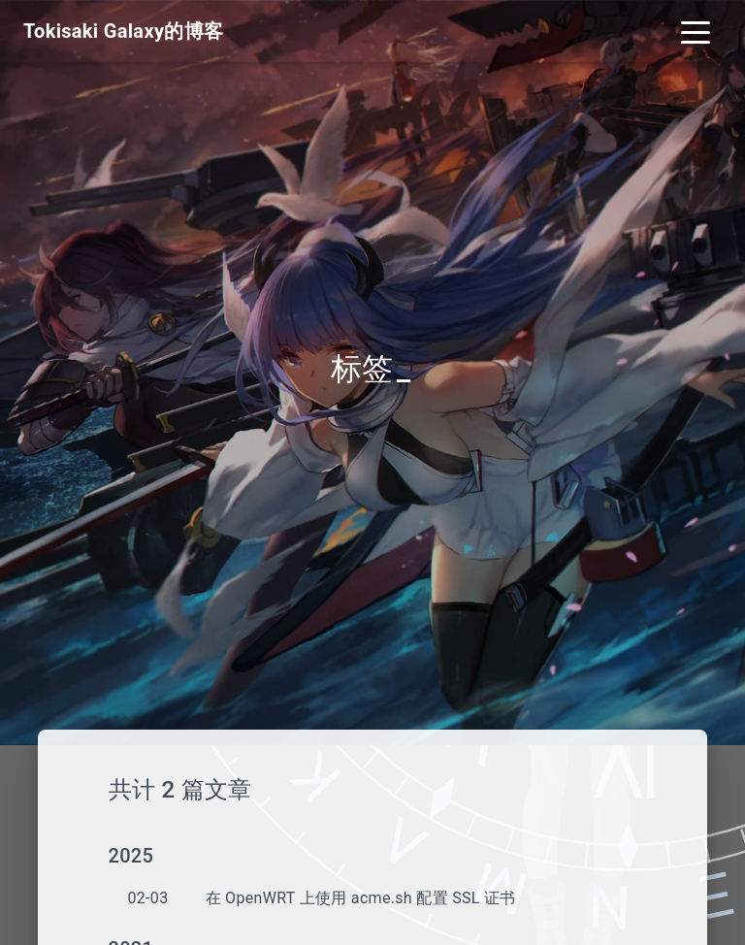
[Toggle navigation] (695, 31)
